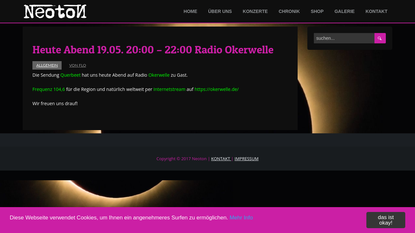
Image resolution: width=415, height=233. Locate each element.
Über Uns (220, 11)
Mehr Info (241, 218)
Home (190, 11)
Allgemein (47, 65)
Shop (317, 11)
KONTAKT (221, 158)
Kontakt (376, 11)
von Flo (77, 65)
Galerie (345, 11)
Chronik (289, 11)
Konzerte (255, 11)
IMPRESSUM (247, 158)
